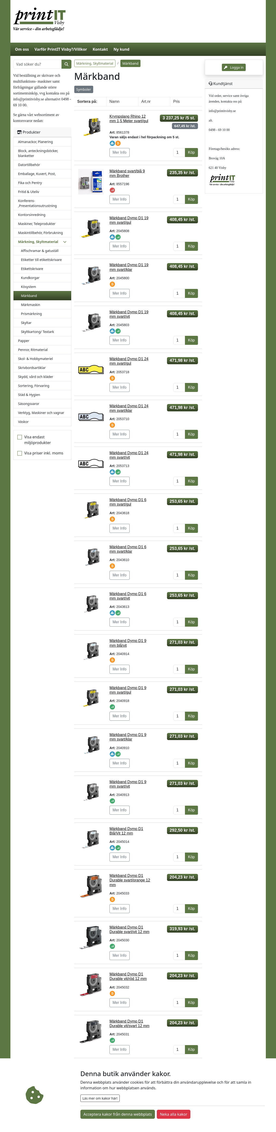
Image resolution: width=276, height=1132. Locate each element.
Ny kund (121, 49)
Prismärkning (31, 313)
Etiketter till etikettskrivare (41, 259)
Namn (115, 101)
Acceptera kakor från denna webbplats (117, 1114)
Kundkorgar (30, 277)
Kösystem (28, 286)
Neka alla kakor (173, 1114)
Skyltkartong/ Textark (37, 331)
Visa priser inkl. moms (43, 453)
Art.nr (146, 101)
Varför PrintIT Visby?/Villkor (61, 49)
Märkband (29, 295)
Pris (176, 101)
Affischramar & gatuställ (40, 250)
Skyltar (26, 322)
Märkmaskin (30, 304)
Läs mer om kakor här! (100, 1098)
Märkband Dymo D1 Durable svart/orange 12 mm (130, 880)
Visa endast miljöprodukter (37, 439)
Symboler (83, 89)
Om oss (22, 49)
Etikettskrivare (32, 268)
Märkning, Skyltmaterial (94, 63)
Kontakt (100, 49)
